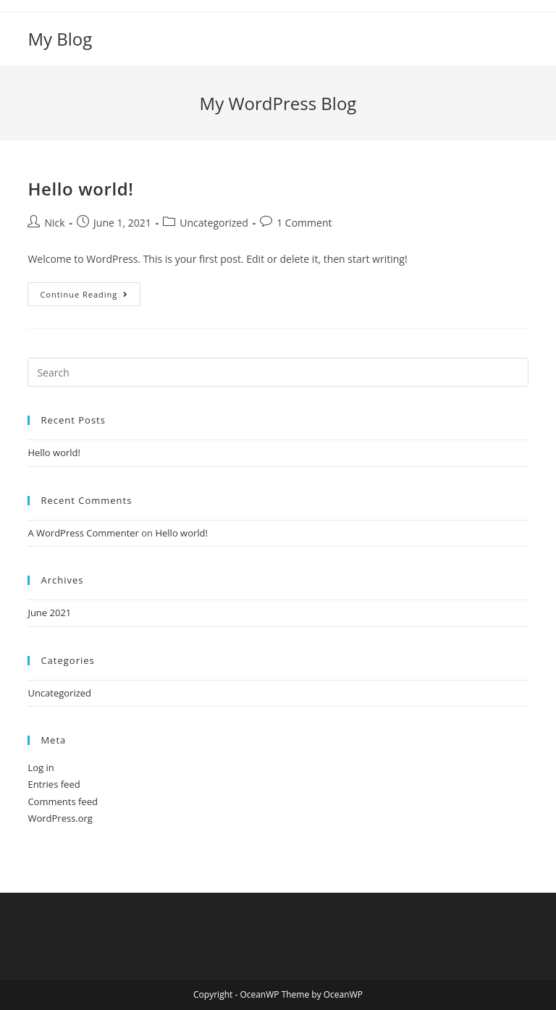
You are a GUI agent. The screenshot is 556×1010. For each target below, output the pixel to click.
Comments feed (62, 801)
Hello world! (80, 189)
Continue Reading (90, 296)
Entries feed (54, 784)
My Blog (60, 39)
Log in (41, 767)
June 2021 (49, 612)
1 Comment (304, 223)
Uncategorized (214, 223)
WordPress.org (60, 818)
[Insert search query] (278, 372)
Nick (54, 223)
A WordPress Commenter (83, 532)
